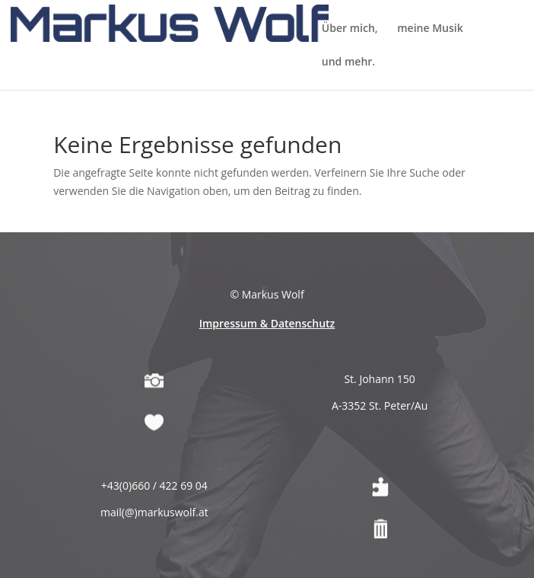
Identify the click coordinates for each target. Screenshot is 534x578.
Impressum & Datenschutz (267, 357)
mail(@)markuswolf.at (154, 545)
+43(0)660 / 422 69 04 (154, 519)
